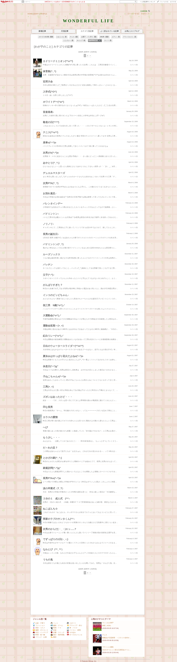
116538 (143, 11)
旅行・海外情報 (57, 635)
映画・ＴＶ (56, 628)
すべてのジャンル (74, 635)
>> (147, 2)
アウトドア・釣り (74, 625)
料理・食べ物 (39, 635)
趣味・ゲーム (57, 625)
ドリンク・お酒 (40, 637)
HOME (30, 14)
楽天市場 (173, 2)
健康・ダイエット (40, 630)
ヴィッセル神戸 (107, 623)
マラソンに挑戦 (107, 647)
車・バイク (72, 628)
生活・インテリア (40, 632)
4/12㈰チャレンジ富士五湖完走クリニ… (116, 650)
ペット (54, 623)
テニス (104, 635)
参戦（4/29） (107, 625)
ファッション (39, 625)
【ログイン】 (145, 14)
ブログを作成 (163, 2)
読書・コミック (57, 632)
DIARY (36, 14)
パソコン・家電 (74, 630)
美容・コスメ (39, 628)
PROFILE (43, 14)
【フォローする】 (133, 14)
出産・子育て (39, 623)
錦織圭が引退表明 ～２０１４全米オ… (116, 638)
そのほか (71, 632)
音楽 (53, 630)
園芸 (53, 637)
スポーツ (27, 2)
